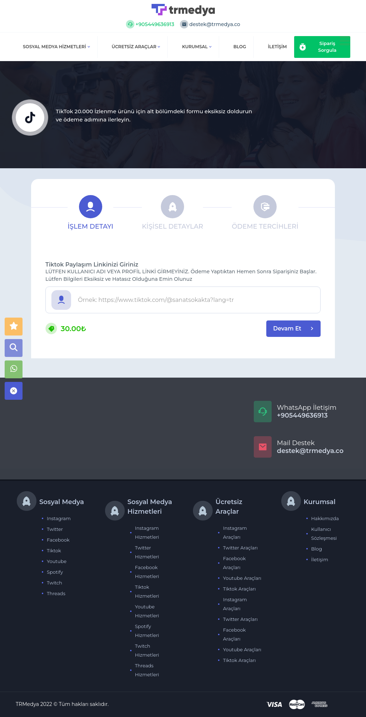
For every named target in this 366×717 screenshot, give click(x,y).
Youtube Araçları (242, 578)
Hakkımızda (325, 518)
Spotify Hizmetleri (147, 630)
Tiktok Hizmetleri (147, 591)
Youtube (56, 561)
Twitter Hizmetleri (147, 552)
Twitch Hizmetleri (147, 650)
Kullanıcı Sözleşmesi (324, 533)
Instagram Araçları (235, 532)
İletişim (319, 559)
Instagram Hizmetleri (147, 532)
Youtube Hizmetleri (147, 611)
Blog (316, 549)
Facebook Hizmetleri (147, 571)
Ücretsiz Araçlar (136, 46)
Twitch (54, 583)
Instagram (59, 518)
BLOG (239, 46)
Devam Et (292, 328)
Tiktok (54, 550)
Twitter (55, 529)
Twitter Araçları (240, 548)
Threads (56, 593)
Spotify (55, 572)
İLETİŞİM (277, 46)
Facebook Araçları (234, 563)
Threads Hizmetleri (147, 670)
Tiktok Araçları (239, 589)
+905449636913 (150, 24)
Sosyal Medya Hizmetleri (56, 46)
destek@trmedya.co (210, 24)
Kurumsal (197, 46)
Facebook (58, 540)
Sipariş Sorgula (318, 46)
